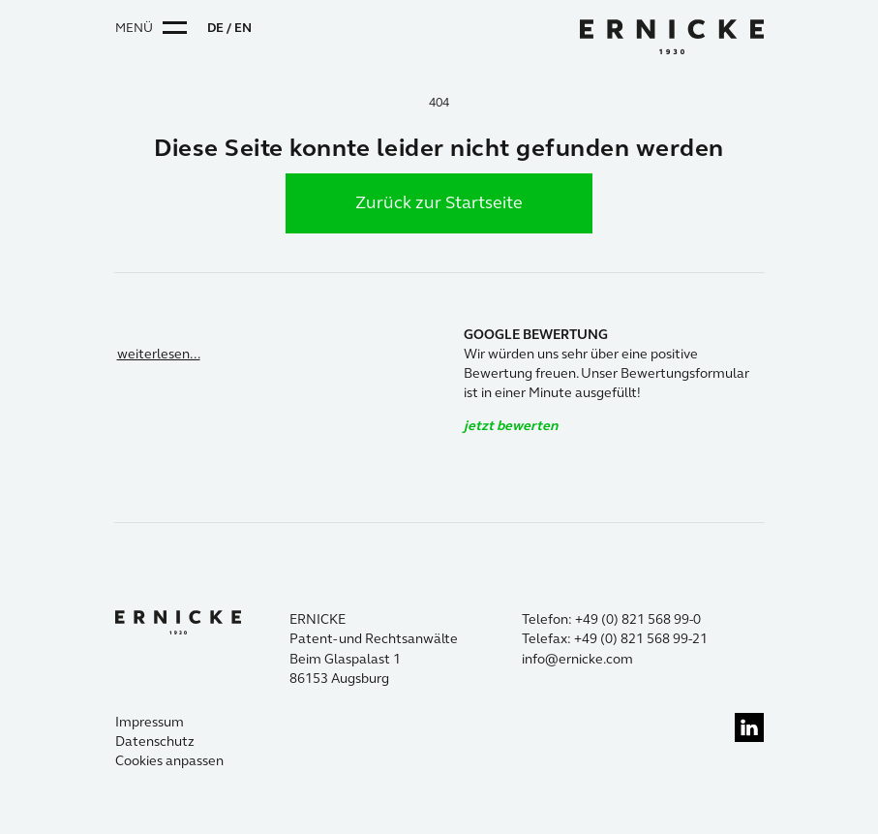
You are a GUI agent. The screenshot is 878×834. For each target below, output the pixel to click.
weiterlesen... (158, 354)
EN (243, 28)
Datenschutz (155, 741)
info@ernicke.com (577, 659)
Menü (134, 28)
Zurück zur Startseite (439, 202)
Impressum (149, 722)
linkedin (749, 727)
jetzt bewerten (511, 425)
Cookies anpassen (169, 761)
